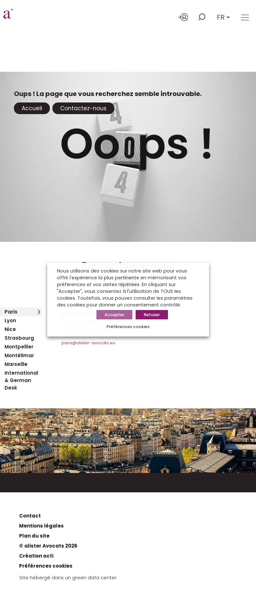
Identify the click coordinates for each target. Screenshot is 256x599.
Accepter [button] (114, 315)
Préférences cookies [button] (128, 327)
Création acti (36, 555)
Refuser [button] (152, 315)
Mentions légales (41, 525)
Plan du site (34, 535)
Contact (30, 515)
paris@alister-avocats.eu (88, 343)
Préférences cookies (45, 565)
